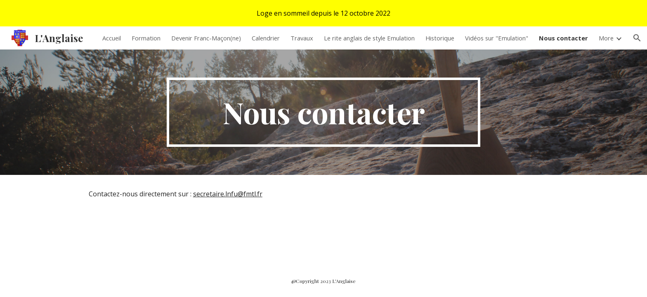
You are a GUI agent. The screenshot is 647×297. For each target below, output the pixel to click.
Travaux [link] (301, 38)
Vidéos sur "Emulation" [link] (496, 38)
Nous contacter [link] (563, 38)
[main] (323, 112)
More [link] (606, 38)
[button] (637, 38)
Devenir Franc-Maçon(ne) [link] (206, 38)
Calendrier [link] (266, 38)
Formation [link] (146, 38)
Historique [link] (439, 38)
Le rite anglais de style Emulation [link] (369, 38)
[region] (323, 13)
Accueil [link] (111, 38)
